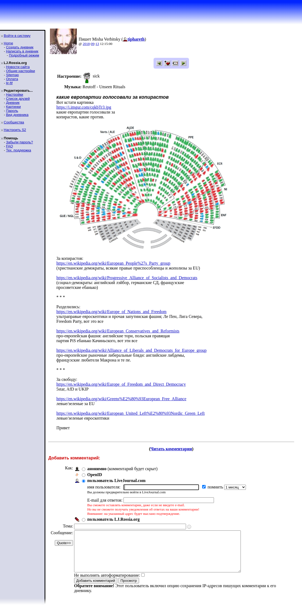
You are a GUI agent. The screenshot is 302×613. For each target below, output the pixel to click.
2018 (86, 44)
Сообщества (14, 122)
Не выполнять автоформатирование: (107, 583)
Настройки (14, 95)
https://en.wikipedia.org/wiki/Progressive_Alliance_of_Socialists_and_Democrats (126, 277)
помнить (216, 487)
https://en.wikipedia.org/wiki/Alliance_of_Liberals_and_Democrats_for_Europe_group (131, 350)
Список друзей (18, 99)
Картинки (13, 107)
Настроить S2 (15, 130)
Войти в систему (17, 36)
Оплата (12, 79)
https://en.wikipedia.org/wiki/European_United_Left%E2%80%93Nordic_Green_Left (130, 413)
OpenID (94, 474)
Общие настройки (20, 71)
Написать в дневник (22, 51)
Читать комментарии (171, 449)
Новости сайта (18, 67)
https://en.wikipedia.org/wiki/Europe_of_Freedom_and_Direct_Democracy (121, 384)
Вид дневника (17, 115)
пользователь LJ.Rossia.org (113, 519)
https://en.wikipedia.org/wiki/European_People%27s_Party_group (113, 263)
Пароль (12, 111)
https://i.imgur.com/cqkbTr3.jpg (83, 107)
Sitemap (12, 75)
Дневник (12, 103)
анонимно (97, 468)
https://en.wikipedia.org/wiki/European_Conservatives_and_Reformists (117, 331)
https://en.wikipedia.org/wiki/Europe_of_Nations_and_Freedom (111, 311)
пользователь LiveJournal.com (116, 480)
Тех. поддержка (18, 150)
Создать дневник (19, 47)
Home (8, 43)
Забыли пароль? (19, 142)
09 (92, 44)
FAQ (9, 146)
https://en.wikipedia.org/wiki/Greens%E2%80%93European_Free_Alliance (121, 398)
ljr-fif (9, 83)
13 (97, 44)
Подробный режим (24, 55)
